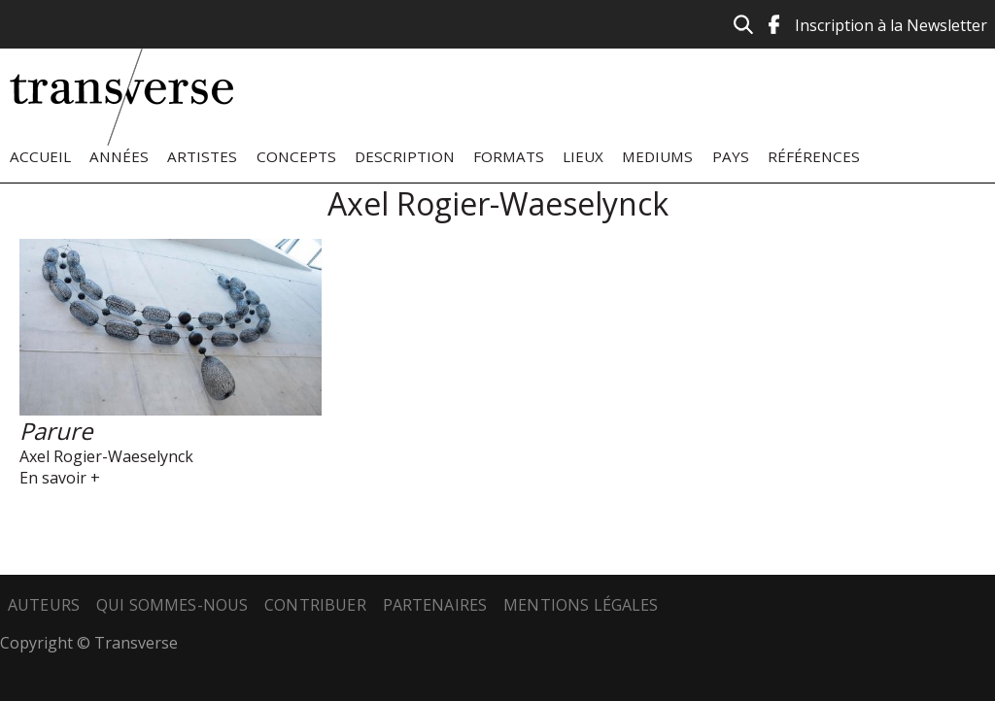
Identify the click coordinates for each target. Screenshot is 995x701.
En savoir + (59, 477)
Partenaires (435, 605)
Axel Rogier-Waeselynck (106, 456)
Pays (730, 156)
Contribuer (315, 605)
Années (119, 156)
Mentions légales (581, 605)
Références (814, 156)
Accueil (40, 156)
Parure (55, 431)
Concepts (296, 156)
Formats (508, 156)
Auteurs (44, 605)
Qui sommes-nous (172, 605)
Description (405, 156)
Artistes (202, 156)
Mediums (657, 156)
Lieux (583, 156)
